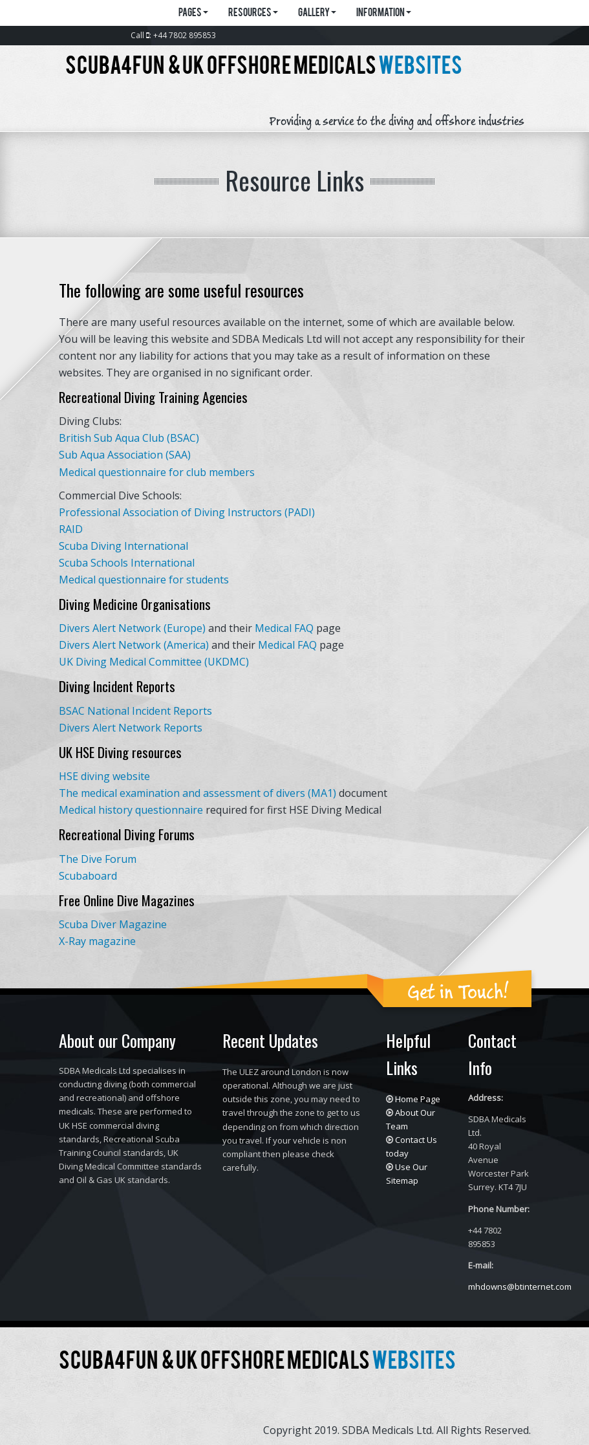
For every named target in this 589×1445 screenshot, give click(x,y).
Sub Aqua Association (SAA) (125, 455)
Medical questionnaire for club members (157, 472)
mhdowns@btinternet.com (520, 1286)
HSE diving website (104, 776)
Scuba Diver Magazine (113, 924)
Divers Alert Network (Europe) (132, 628)
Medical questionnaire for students (144, 579)
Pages (193, 13)
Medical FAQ (285, 628)
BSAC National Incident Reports (135, 711)
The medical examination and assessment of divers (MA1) (197, 793)
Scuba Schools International (127, 563)
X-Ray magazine (97, 941)
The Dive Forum (97, 859)
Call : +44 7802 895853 (173, 35)
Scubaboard (88, 876)
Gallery (316, 13)
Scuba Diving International (123, 546)
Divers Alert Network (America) (134, 645)
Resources (253, 13)
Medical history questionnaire (131, 810)
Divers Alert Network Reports (130, 728)
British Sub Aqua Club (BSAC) (129, 438)
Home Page (417, 1099)
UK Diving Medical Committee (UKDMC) (154, 662)
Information (383, 13)
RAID (71, 529)
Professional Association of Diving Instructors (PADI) (187, 512)
